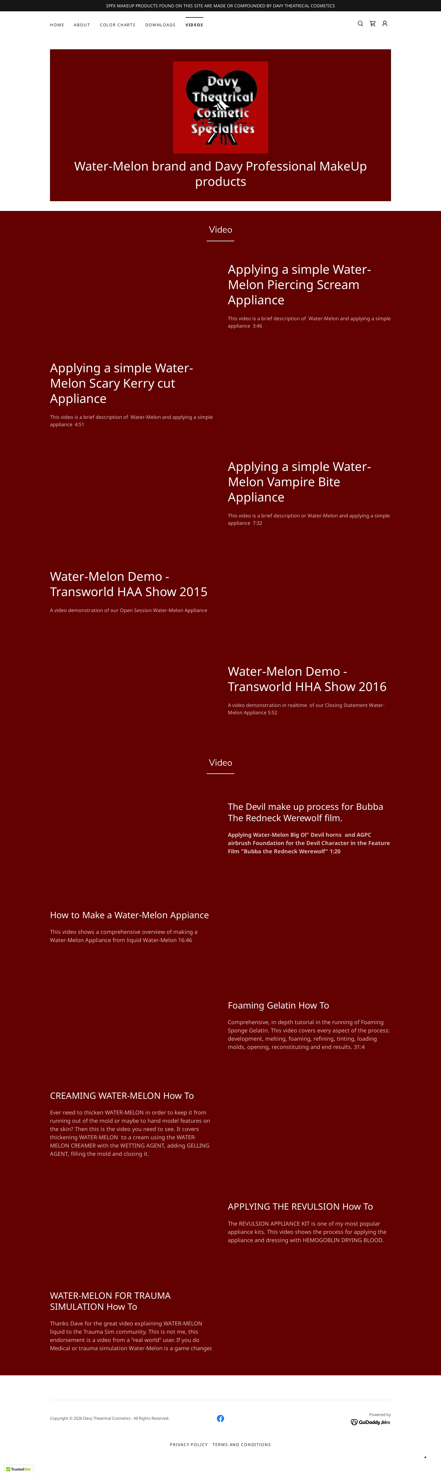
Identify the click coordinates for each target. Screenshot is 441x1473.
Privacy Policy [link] (189, 1450)
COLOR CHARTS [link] (118, 25)
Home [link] (57, 25)
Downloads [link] (160, 25)
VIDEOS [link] (194, 25)
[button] (385, 23)
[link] (372, 23)
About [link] (82, 25)
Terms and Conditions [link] (242, 1450)
